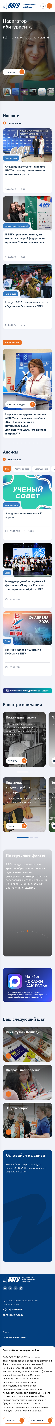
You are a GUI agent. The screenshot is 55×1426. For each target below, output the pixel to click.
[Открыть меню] (49, 6)
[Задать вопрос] (8, 1132)
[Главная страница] (11, 1279)
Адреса (7, 1331)
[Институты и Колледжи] (8, 1056)
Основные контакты (14, 1337)
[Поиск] (43, 6)
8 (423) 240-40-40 (13, 1309)
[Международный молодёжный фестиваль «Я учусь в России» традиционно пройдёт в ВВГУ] (27, 575)
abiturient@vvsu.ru (13, 1314)
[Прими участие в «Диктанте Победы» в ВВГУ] (27, 643)
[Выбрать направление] (8, 1094)
